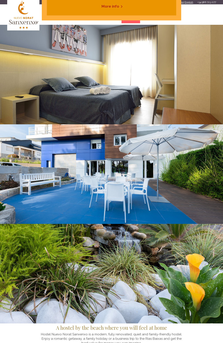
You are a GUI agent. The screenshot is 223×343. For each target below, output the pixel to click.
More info (110, 6)
